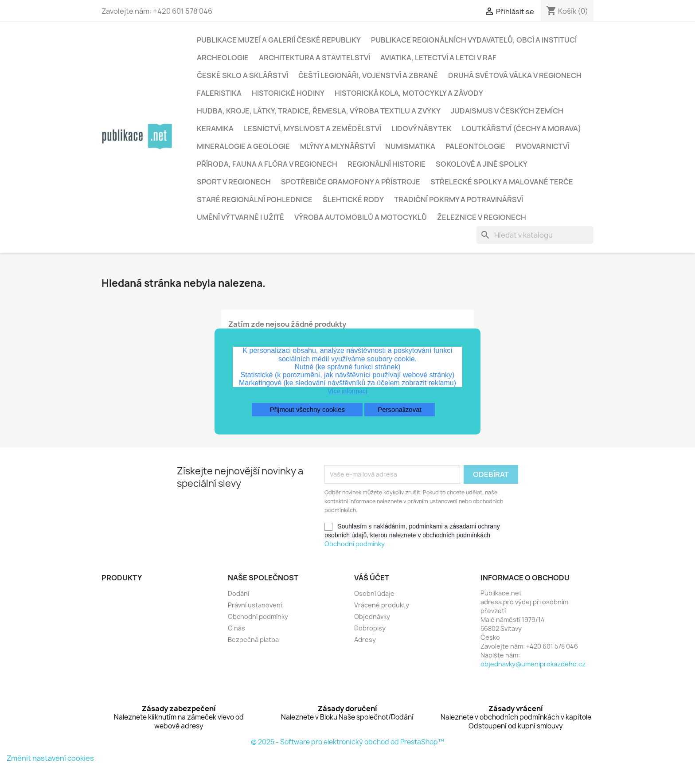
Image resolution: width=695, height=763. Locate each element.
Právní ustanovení (255, 605)
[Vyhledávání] (534, 235)
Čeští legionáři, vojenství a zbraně (368, 75)
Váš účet (371, 578)
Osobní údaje (374, 593)
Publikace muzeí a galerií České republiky (279, 40)
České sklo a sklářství (242, 75)
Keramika (215, 128)
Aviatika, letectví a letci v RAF (438, 58)
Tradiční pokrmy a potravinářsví (458, 199)
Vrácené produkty (381, 605)
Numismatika (410, 146)
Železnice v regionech (481, 217)
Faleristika (219, 93)
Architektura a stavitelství (314, 58)
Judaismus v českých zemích (507, 111)
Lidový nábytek (421, 128)
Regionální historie (387, 164)
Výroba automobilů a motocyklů (360, 217)
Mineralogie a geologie (243, 146)
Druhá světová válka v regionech (515, 75)
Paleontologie (475, 146)
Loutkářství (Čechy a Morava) (521, 128)
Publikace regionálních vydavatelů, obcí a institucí (474, 40)
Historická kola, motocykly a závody (409, 93)
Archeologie (223, 58)
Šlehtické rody (353, 199)
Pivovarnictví (542, 146)
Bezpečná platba (253, 639)
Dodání (238, 593)
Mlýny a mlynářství (337, 146)
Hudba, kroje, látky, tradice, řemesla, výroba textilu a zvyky (319, 111)
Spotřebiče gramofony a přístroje (350, 182)
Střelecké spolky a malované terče (501, 182)
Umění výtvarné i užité (240, 217)
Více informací (347, 391)
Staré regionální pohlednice (254, 199)
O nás (236, 628)
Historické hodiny (288, 93)
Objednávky (372, 616)
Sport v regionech (234, 182)
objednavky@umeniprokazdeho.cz (533, 664)
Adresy (365, 639)
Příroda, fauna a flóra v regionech (267, 164)
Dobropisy (370, 628)
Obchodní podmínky (354, 544)
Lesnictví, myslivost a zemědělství (312, 128)
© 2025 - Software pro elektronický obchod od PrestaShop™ (347, 742)
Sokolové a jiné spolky (481, 164)
